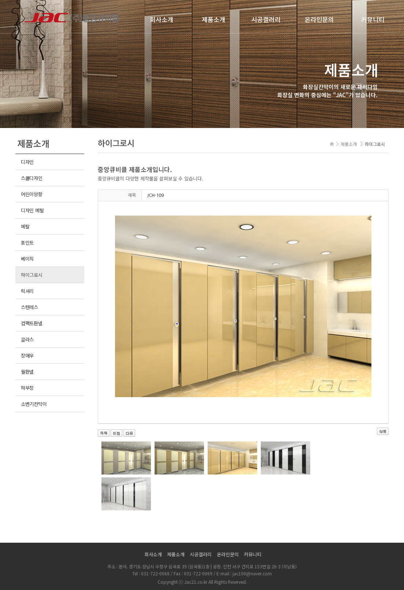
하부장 (27, 387)
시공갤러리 (266, 19)
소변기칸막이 (34, 403)
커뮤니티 (373, 19)
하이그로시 (31, 274)
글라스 (27, 339)
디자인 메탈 (32, 210)
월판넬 (27, 371)
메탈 (25, 226)
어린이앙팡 (31, 194)
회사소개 (161, 19)
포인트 (27, 242)
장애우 (27, 355)
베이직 (27, 258)
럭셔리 (27, 290)
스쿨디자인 (31, 178)
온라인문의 (319, 19)
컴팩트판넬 (31, 323)
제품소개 (213, 19)
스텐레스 (29, 307)
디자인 (27, 161)
